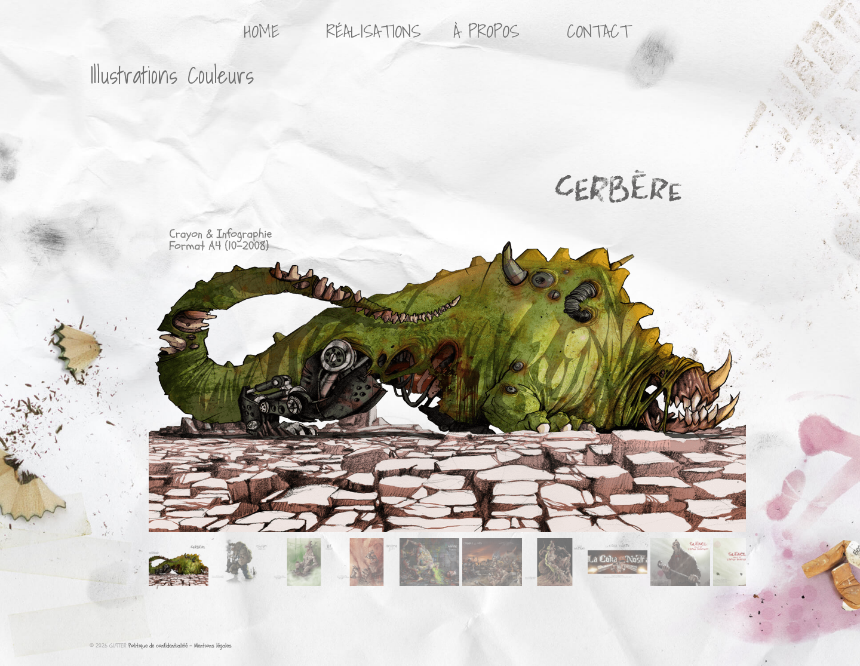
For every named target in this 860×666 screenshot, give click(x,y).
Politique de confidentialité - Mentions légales (180, 646)
